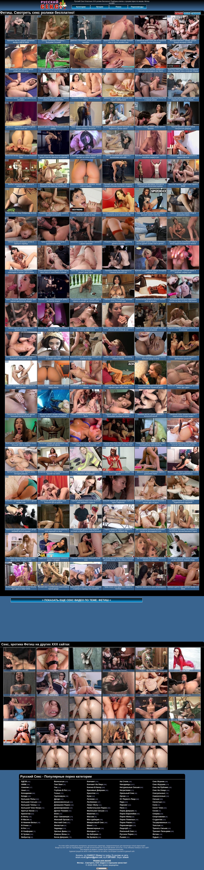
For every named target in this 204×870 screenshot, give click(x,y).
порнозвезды (126, 825)
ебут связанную (61, 817)
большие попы (28, 799)
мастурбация (93, 819)
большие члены (28, 805)
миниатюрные (93, 828)
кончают (91, 781)
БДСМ (24, 781)
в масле (25, 819)
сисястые (157, 802)
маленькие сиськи (95, 811)
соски (155, 811)
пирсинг (123, 805)
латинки (91, 799)
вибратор (25, 837)
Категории (81, 7)
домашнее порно (62, 805)
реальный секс (127, 831)
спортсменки (159, 817)
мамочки (91, 814)
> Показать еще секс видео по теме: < (76, 600)
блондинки (26, 793)
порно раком (126, 822)
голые (57, 793)
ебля (56, 814)
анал (23, 790)
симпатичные (159, 796)
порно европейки (128, 814)
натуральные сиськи (130, 787)
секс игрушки (159, 784)
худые (156, 837)
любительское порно (97, 808)
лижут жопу (92, 805)
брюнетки (25, 814)
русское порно (127, 834)
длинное (195, 13)
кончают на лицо (95, 784)
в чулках (25, 834)
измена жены (60, 834)
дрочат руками (61, 811)
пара (122, 802)
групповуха (59, 796)
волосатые (59, 781)
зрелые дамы (60, 831)
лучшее (179, 13)
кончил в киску (94, 787)
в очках (25, 825)
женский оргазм (61, 819)
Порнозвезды (137, 7)
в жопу (24, 817)
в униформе (27, 831)
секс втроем (158, 781)
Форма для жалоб (102, 860)
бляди (24, 796)
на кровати (92, 837)
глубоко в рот (60, 790)
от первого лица (127, 799)
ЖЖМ (23, 784)
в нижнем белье (29, 822)
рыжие (123, 837)
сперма (156, 814)
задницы (58, 828)
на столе (124, 781)
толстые (156, 825)
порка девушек (127, 811)
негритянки (125, 790)
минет (90, 825)
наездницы (125, 784)
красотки (91, 793)
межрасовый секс (95, 822)
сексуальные (159, 793)
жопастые (59, 825)
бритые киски (27, 811)
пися (122, 808)
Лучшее (99, 7)
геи (55, 787)
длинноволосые (61, 802)
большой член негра (31, 808)
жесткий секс (60, 822)
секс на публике (160, 787)
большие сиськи (29, 802)
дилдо (57, 799)
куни (89, 796)
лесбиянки (92, 802)
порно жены (126, 817)
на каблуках (92, 834)
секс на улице (159, 790)
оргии (122, 796)
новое (187, 13)
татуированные (160, 822)
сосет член (158, 808)
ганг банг (58, 784)
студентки (157, 819)
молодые (91, 831)
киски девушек (61, 837)
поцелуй (124, 828)
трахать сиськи (160, 828)
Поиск (118, 7)
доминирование (61, 808)
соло (155, 805)
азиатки (25, 787)
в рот (23, 828)
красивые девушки (96, 790)
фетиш (156, 834)
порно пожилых (127, 819)
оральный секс (127, 793)
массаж (90, 817)
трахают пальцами (161, 831)
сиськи (156, 799)
